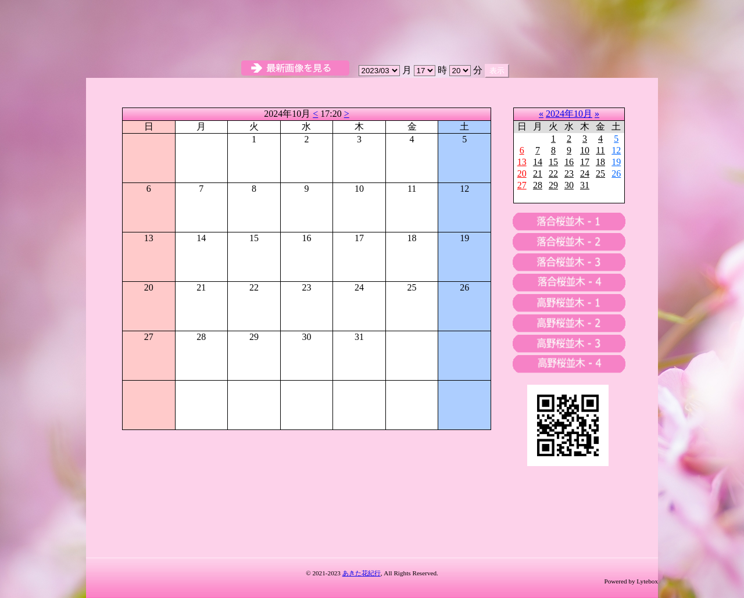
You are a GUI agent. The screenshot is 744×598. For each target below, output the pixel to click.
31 (584, 185)
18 (600, 162)
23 (569, 173)
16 (569, 162)
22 (553, 173)
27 (522, 185)
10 (584, 150)
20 (522, 173)
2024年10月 (569, 114)
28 (537, 185)
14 (537, 162)
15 (553, 162)
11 (600, 150)
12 (616, 150)
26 (616, 173)
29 (553, 185)
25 (600, 173)
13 (522, 162)
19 (616, 162)
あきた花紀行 (361, 573)
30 (569, 185)
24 (584, 173)
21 (537, 173)
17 (584, 162)
